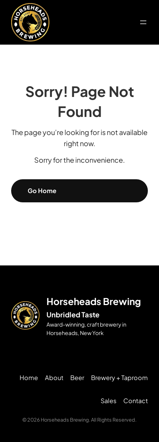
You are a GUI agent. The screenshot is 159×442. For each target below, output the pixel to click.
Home (29, 378)
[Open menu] (143, 22)
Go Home (42, 191)
